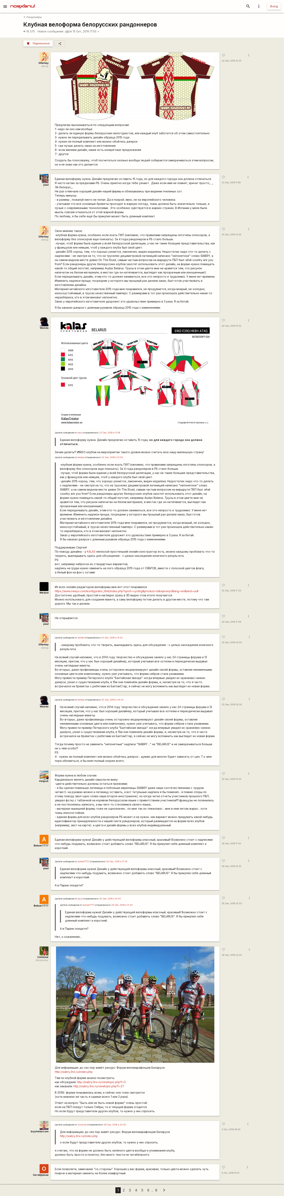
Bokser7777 (41, 845)
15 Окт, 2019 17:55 (86, 31)
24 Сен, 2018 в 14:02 (112, 637)
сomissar (82, 1124)
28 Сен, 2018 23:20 (232, 955)
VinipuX (43, 781)
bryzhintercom (39, 1131)
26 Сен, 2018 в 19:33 (110, 898)
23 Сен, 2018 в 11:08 (109, 432)
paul (45, 184)
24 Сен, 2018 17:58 (231, 622)
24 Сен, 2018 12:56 (231, 234)
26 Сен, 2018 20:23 (232, 903)
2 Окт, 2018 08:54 (231, 1129)
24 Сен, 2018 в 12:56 (112, 457)
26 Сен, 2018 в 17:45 (116, 861)
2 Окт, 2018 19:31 (230, 1173)
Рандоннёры (32, 17)
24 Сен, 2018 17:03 (231, 590)
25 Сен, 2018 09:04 (232, 642)
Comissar (42, 957)
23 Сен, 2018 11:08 (231, 182)
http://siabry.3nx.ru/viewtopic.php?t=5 (101, 1082)
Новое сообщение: (51, 31)
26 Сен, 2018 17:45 (231, 843)
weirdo (81, 637)
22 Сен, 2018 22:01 (231, 61)
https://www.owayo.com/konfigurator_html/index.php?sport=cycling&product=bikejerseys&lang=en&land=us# (127, 591)
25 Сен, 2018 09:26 (232, 704)
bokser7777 (83, 861)
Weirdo (44, 327)
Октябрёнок (40, 1174)
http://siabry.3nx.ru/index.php (74, 1071)
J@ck (68, 31)
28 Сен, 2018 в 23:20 (115, 1124)
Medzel (44, 592)
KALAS (91, 551)
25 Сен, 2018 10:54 (231, 779)
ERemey (43, 62)
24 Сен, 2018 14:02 (231, 326)
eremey (81, 457)
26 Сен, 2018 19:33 (231, 866)
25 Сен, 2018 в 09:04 (112, 700)
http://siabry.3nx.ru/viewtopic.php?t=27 (98, 1086)
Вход (274, 6)
